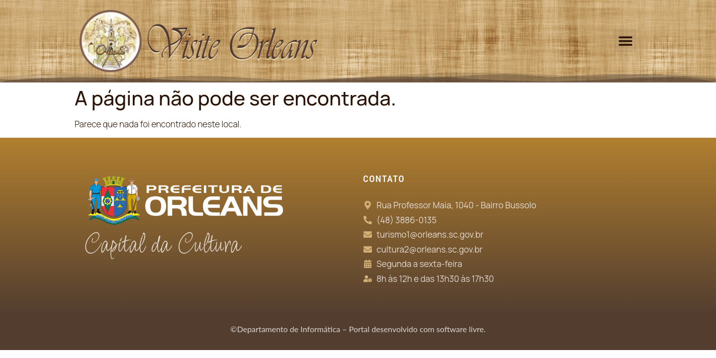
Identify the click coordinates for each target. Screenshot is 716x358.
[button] (625, 40)
